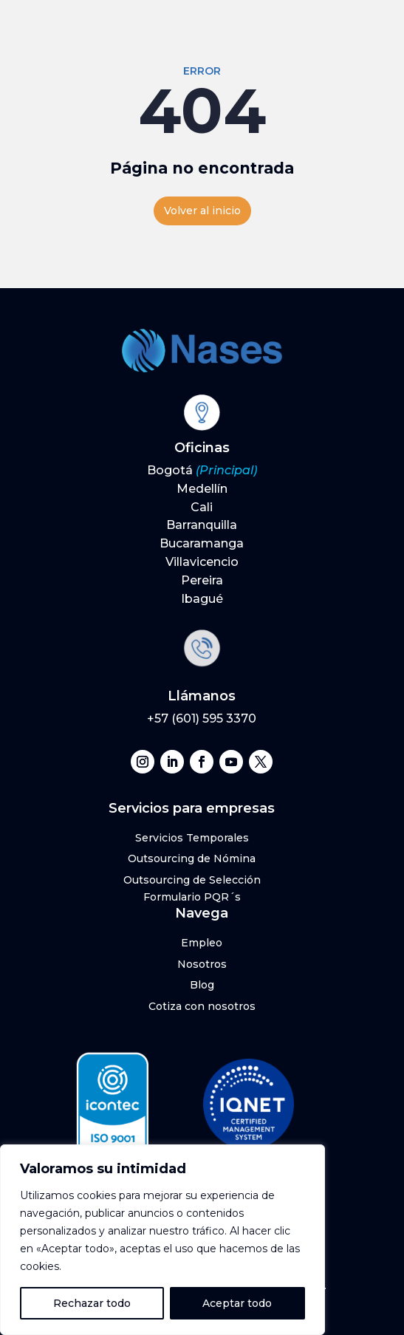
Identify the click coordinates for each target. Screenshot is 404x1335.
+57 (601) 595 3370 (201, 718)
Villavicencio (202, 562)
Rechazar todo (92, 1303)
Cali (202, 507)
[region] (162, 1239)
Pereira (202, 580)
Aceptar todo (237, 1303)
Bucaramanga (202, 543)
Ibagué (202, 599)
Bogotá (202, 470)
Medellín (202, 489)
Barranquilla (201, 525)
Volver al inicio (202, 210)
